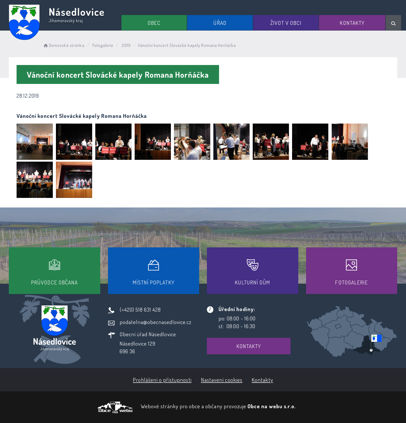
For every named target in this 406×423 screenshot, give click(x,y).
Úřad (219, 22)
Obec (154, 22)
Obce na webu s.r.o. (272, 406)
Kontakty (352, 22)
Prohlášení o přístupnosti (162, 379)
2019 (126, 45)
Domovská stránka (63, 45)
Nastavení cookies (221, 379)
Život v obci (285, 22)
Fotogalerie (103, 45)
